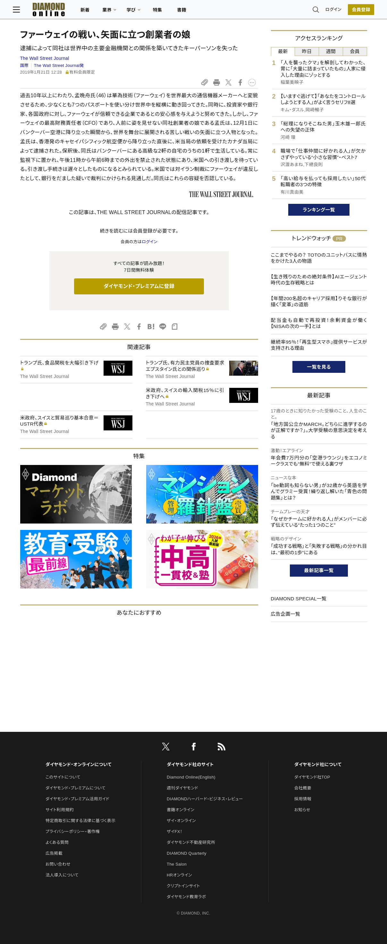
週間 (331, 51)
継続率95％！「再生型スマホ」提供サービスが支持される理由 (319, 345)
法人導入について (62, 875)
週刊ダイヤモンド (182, 788)
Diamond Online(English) (191, 777)
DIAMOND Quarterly (186, 853)
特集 (164, 11)
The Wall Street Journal (44, 58)
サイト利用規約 (60, 809)
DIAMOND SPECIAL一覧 (299, 598)
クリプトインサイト (183, 886)
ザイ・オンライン (181, 820)
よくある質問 (57, 842)
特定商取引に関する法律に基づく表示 (80, 820)
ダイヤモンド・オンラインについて (79, 764)
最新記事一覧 (319, 570)
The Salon (177, 864)
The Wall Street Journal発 (59, 65)
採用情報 (302, 798)
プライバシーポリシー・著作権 (73, 831)
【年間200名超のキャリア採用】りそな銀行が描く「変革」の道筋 (319, 302)
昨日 (307, 51)
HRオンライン (179, 875)
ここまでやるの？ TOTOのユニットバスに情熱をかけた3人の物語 (319, 258)
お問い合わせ (58, 864)
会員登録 (354, 11)
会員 (355, 51)
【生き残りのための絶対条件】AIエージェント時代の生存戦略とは (319, 280)
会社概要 (302, 788)
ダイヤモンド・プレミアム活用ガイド (77, 798)
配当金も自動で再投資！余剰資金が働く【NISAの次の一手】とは (319, 323)
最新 (283, 51)
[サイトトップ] (49, 11)
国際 (24, 65)
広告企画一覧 (285, 614)
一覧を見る (319, 367)
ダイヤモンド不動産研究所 (191, 842)
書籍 (189, 11)
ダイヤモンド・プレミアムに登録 (139, 286)
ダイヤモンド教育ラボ (186, 896)
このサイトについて (63, 777)
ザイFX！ (174, 831)
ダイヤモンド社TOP (312, 777)
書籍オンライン (180, 809)
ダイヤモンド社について (317, 764)
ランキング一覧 (319, 209)
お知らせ (302, 809)
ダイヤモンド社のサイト (190, 764)
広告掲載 (54, 853)
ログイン (326, 11)
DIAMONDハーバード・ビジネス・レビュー (205, 798)
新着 (92, 11)
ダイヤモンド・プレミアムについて (75, 788)
